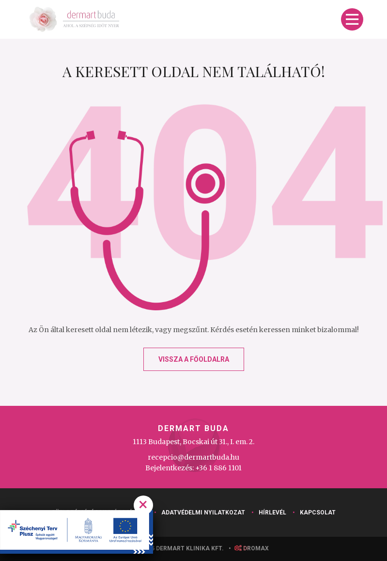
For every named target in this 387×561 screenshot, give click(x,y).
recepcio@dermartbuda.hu (193, 457)
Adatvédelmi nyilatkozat (203, 512)
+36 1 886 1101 (218, 468)
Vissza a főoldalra (193, 359)
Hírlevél (272, 512)
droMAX (251, 548)
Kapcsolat (318, 512)
